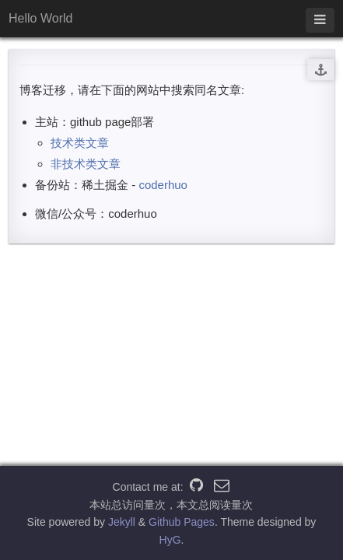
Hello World (40, 18)
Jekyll (121, 522)
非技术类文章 (86, 163)
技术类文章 (80, 142)
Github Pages (182, 522)
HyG (170, 540)
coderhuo (162, 184)
